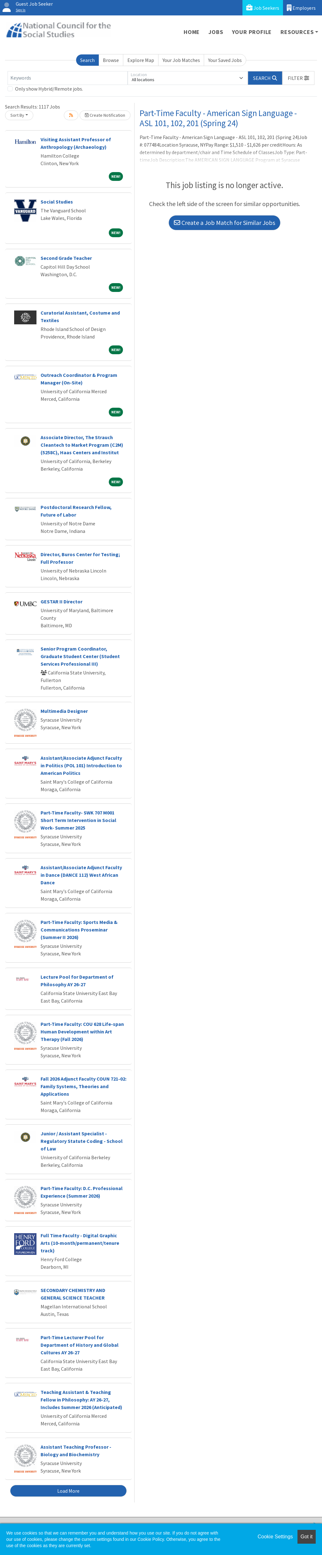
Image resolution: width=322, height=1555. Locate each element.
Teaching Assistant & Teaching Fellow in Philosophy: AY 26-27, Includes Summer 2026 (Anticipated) (81, 1399)
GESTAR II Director (61, 601)
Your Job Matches (181, 60)
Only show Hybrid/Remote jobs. (49, 89)
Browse (111, 60)
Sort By (17, 115)
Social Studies (57, 202)
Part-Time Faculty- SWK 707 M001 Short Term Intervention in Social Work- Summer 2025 (78, 820)
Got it (307, 1536)
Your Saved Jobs (225, 60)
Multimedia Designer (64, 711)
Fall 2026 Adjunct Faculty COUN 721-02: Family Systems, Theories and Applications (83, 1086)
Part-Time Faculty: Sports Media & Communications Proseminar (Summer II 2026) (79, 929)
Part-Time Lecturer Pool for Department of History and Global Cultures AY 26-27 (80, 1345)
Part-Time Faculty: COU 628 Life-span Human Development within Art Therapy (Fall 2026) (82, 1031)
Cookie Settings (275, 1536)
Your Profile (252, 32)
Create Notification (105, 115)
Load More (68, 1491)
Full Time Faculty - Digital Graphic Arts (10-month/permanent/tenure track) (80, 1243)
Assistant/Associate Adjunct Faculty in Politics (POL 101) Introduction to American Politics (81, 765)
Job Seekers (262, 8)
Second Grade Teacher (66, 258)
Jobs (215, 32)
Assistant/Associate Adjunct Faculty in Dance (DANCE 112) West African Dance (81, 875)
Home (192, 32)
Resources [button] (297, 32)
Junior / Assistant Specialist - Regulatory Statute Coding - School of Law (82, 1141)
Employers (301, 8)
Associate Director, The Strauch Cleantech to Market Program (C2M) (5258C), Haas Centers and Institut (82, 445)
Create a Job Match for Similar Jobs (224, 223)
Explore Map (140, 60)
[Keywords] (68, 78)
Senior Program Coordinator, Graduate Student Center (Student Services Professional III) (80, 656)
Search (87, 60)
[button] (298, 78)
